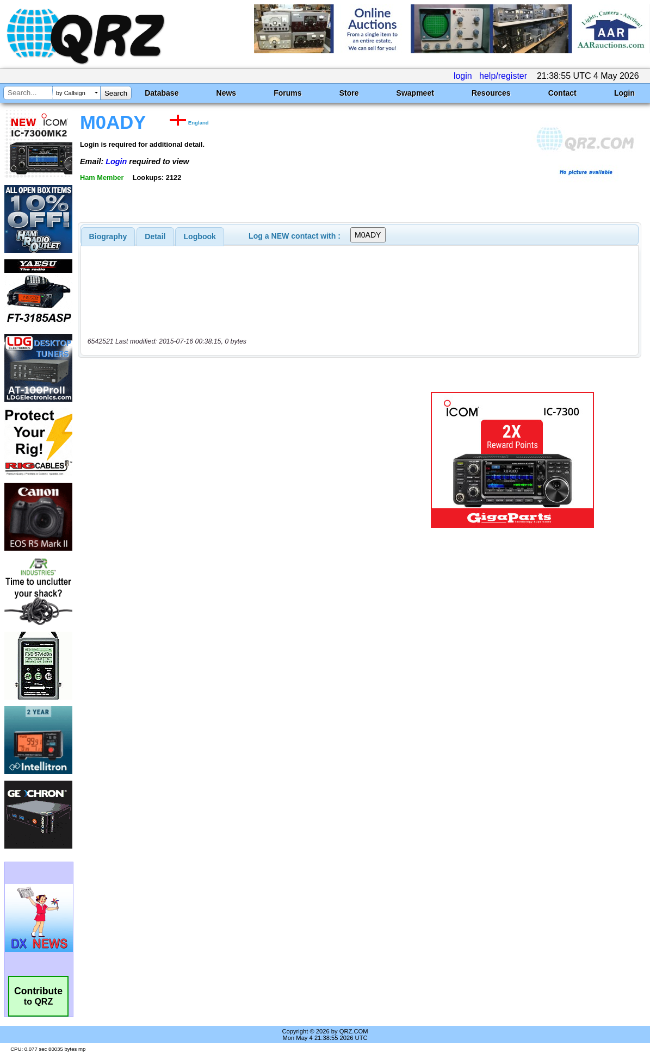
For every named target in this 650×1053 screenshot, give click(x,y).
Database (161, 93)
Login (624, 93)
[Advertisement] (239, 460)
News (226, 93)
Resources (491, 93)
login (463, 75)
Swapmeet (415, 93)
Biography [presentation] (108, 236)
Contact (562, 93)
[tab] (108, 236)
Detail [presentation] (155, 236)
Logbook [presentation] (200, 236)
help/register (503, 75)
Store (349, 93)
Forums (287, 93)
